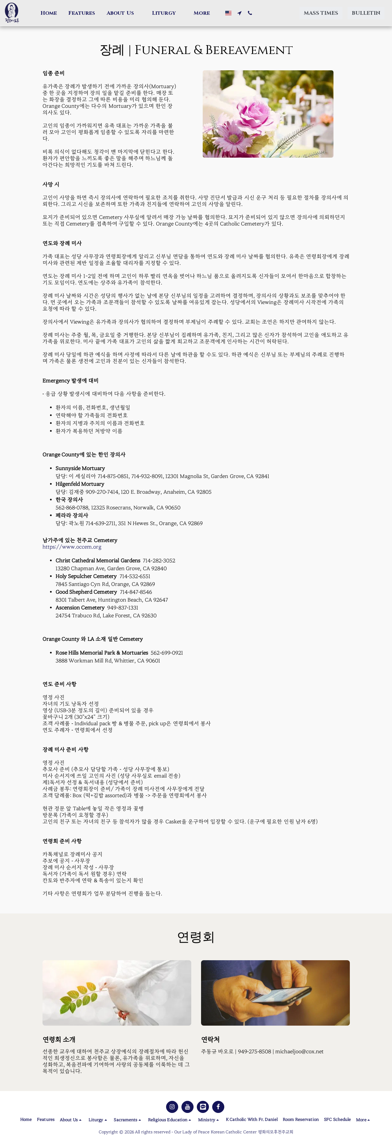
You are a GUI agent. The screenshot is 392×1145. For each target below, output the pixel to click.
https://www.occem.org (72, 547)
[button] (123, 13)
